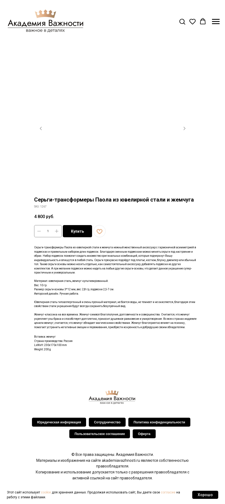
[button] (182, 21)
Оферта (144, 434)
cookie (46, 492)
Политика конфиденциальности (159, 422)
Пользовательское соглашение (99, 434)
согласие (168, 492)
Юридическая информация (59, 422)
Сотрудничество (107, 422)
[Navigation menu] (216, 21)
